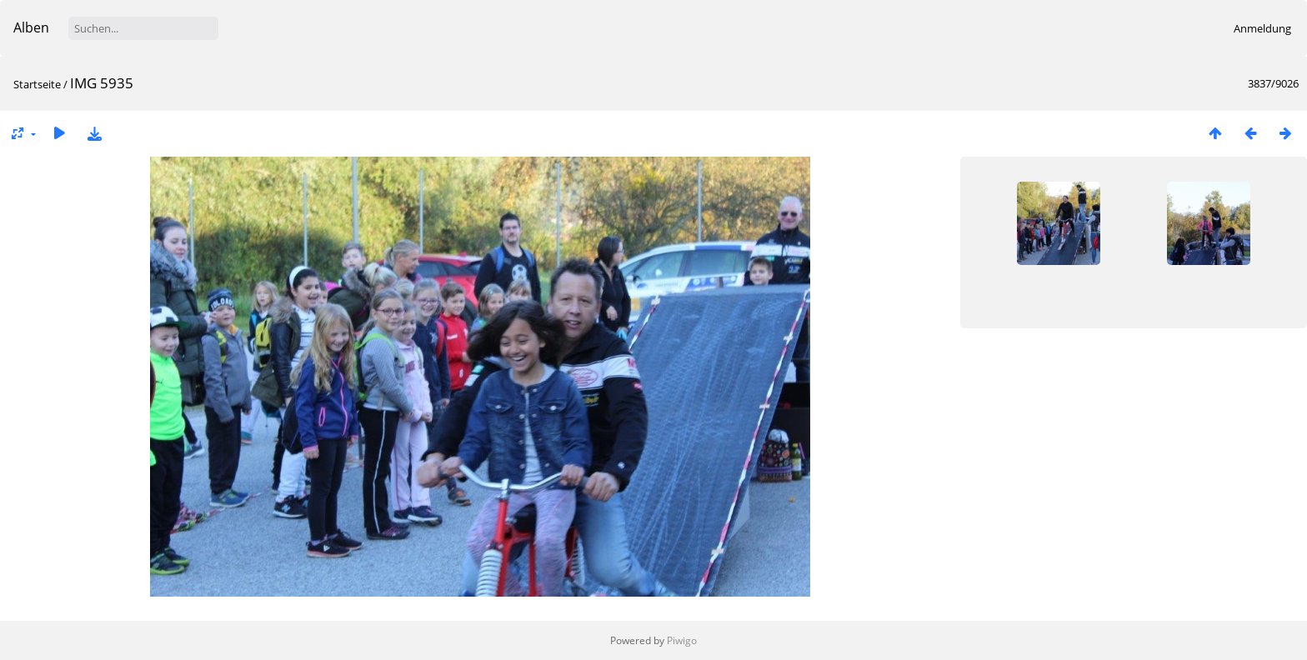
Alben (31, 27)
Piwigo (682, 640)
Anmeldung (1262, 28)
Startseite (37, 84)
